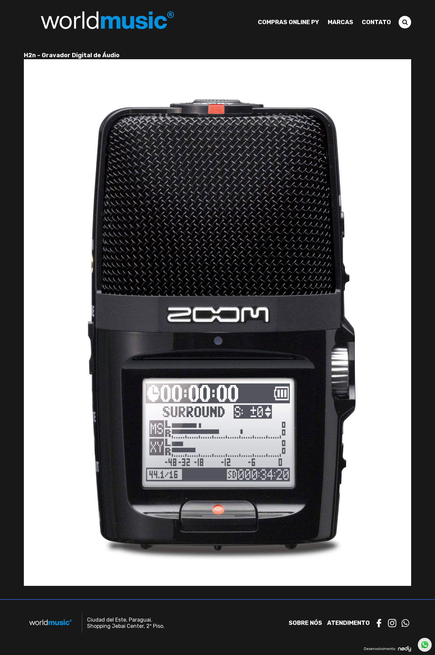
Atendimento (348, 623)
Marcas (340, 22)
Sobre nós (305, 623)
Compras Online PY (288, 22)
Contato (376, 22)
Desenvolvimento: (387, 649)
